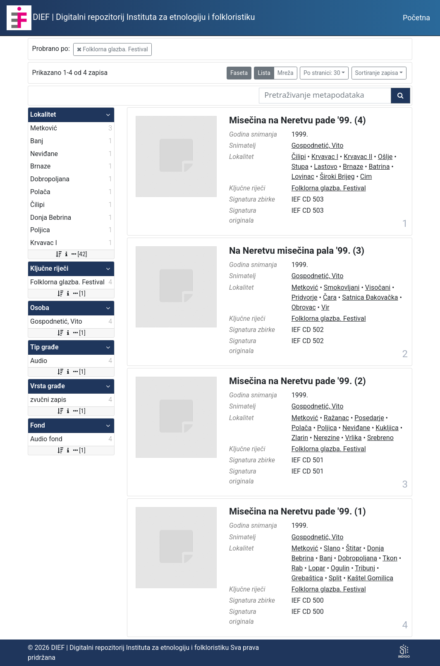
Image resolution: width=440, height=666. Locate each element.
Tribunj (365, 568)
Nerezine (326, 438)
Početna (416, 17)
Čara (330, 297)
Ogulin (340, 568)
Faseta (239, 73)
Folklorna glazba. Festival (112, 49)
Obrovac (304, 307)
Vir (325, 307)
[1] (71, 293)
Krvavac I (324, 157)
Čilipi (299, 157)
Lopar (316, 568)
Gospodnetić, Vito (318, 145)
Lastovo (325, 167)
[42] (71, 254)
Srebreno (380, 438)
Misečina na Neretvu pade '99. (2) (297, 381)
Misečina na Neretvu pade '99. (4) (297, 120)
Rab (297, 568)
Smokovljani (342, 287)
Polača (302, 428)
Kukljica (386, 428)
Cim (366, 176)
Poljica (327, 428)
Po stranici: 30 (322, 73)
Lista (264, 73)
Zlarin (300, 438)
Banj (325, 558)
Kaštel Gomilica (370, 578)
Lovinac (303, 176)
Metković (305, 287)
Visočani (377, 287)
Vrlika (353, 438)
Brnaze (353, 167)
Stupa (300, 167)
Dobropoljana (357, 558)
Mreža (285, 73)
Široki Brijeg (337, 176)
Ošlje (385, 157)
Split (335, 578)
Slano (332, 548)
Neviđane (356, 428)
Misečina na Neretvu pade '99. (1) (297, 511)
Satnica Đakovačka (370, 297)
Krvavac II (358, 157)
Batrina (379, 167)
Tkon (390, 558)
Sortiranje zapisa (376, 73)
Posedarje (369, 418)
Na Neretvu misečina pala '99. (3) (296, 250)
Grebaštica (307, 578)
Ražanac (336, 418)
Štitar (353, 548)
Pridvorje (305, 297)
